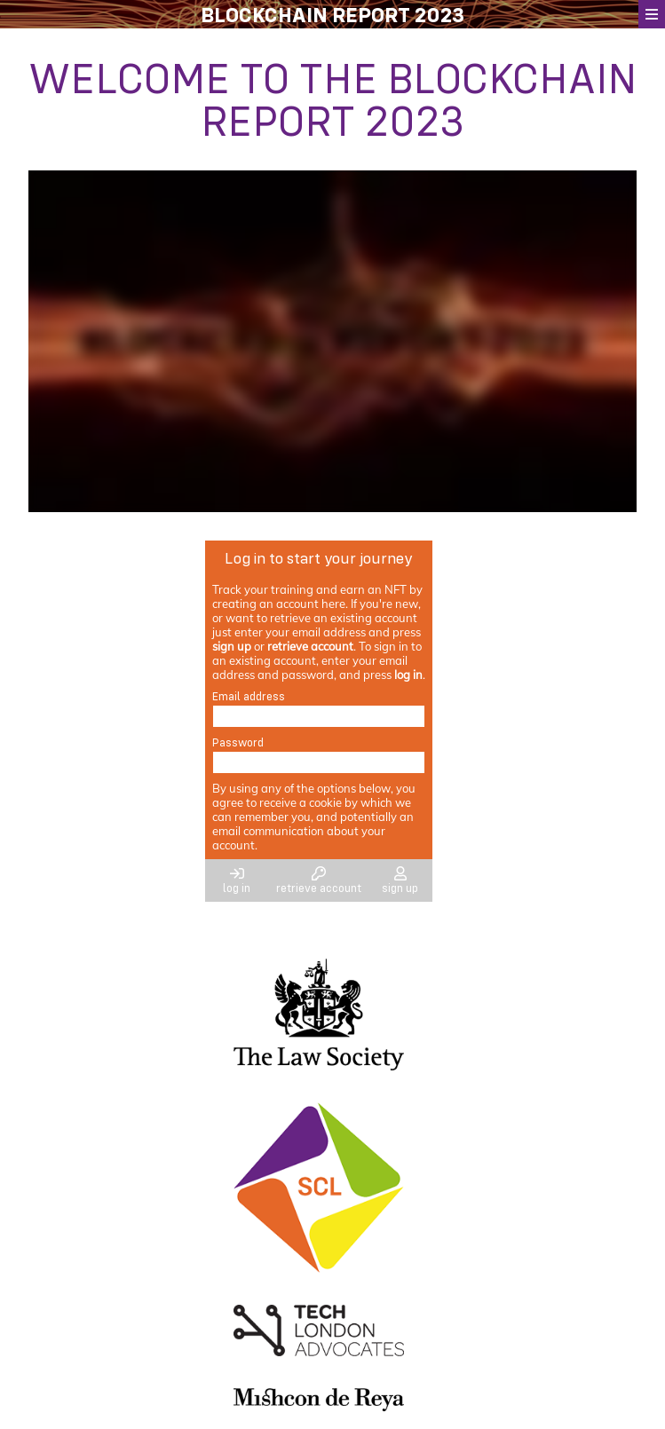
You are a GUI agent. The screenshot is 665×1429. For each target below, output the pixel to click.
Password (238, 742)
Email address (248, 696)
